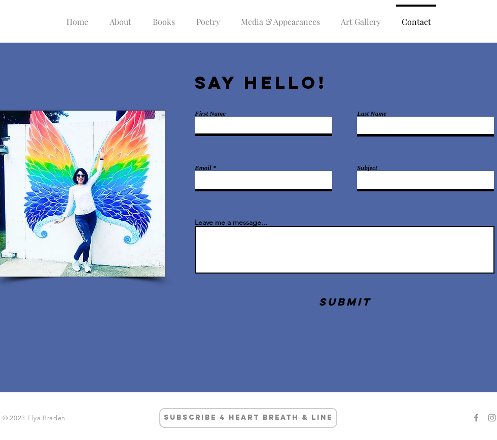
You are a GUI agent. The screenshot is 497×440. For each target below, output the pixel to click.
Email (203, 167)
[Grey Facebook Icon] (476, 418)
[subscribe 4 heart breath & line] (248, 418)
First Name (210, 113)
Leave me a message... (231, 222)
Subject (367, 167)
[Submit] (345, 302)
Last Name (371, 113)
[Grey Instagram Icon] (492, 418)
